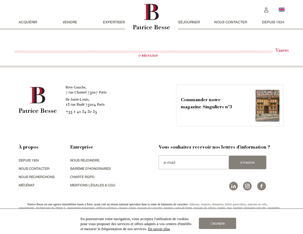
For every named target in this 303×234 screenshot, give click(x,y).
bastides (238, 207)
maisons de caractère (150, 207)
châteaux (194, 204)
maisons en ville (257, 204)
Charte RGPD (83, 177)
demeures (217, 204)
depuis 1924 (273, 22)
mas (229, 207)
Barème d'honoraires (91, 168)
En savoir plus (159, 229)
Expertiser (114, 22)
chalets (221, 207)
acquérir (28, 22)
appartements (26, 207)
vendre (70, 22)
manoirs (206, 204)
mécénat (27, 185)
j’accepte (218, 222)
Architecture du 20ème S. (51, 207)
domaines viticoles (255, 207)
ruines (132, 207)
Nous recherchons (38, 177)
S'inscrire (247, 162)
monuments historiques (81, 207)
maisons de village (205, 207)
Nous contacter (230, 22)
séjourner (189, 22)
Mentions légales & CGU (94, 185)
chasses (122, 207)
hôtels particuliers (235, 204)
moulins (168, 207)
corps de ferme (183, 207)
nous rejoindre (85, 160)
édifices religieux (106, 207)
